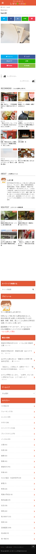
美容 (4, 522)
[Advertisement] (18, 264)
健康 (4, 456)
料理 (4, 489)
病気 (4, 511)
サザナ (5, 422)
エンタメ (5, 417)
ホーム (2, 547)
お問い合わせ (9, 547)
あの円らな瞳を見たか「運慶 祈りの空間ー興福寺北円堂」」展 (16, 360)
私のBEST (6, 516)
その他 (5, 406)
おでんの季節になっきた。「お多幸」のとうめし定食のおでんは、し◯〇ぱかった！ (17, 377)
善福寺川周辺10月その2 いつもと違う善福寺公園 (17, 344)
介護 (4, 444)
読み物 (5, 533)
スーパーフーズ (8, 428)
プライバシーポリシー (19, 547)
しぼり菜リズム (12, 551)
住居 (4, 450)
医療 (4, 461)
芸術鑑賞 (6, 527)
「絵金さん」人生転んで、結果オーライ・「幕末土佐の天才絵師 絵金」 (17, 368)
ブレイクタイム (8, 433)
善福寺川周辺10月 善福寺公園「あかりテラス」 (16, 352)
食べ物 (5, 539)
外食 (4, 472)
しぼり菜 (10, 180)
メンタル (5, 439)
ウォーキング (6, 411)
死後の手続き (6, 494)
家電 (3, 483)
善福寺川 (5, 467)
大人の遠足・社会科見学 (11, 478)
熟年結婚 (5, 500)
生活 (4, 505)
